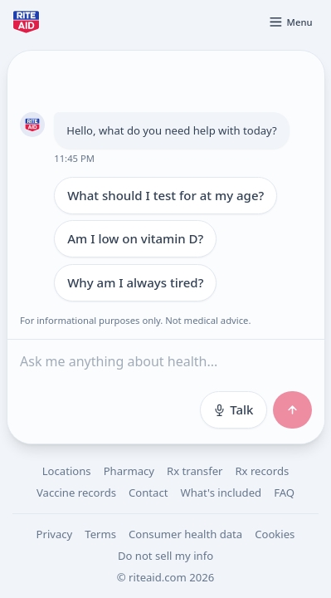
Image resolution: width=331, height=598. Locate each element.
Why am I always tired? (135, 282)
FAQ (284, 492)
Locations (66, 470)
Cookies (274, 534)
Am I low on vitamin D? (135, 238)
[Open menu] (290, 21)
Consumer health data (185, 534)
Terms (100, 534)
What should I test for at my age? (165, 195)
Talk (232, 409)
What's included (220, 492)
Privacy (55, 534)
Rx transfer (194, 470)
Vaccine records (76, 492)
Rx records (262, 470)
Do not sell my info (165, 555)
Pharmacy (129, 470)
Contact (148, 492)
